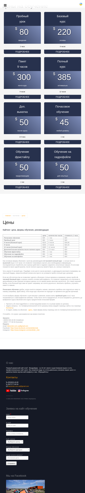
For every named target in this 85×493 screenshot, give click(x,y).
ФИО (8, 414)
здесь (30, 310)
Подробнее (22, 51)
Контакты (9, 308)
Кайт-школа (10, 439)
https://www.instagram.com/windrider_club (25, 330)
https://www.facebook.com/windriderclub (24, 328)
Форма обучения (12, 447)
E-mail (8, 423)
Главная (8, 215)
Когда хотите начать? (14, 455)
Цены (23, 215)
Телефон (9, 431)
